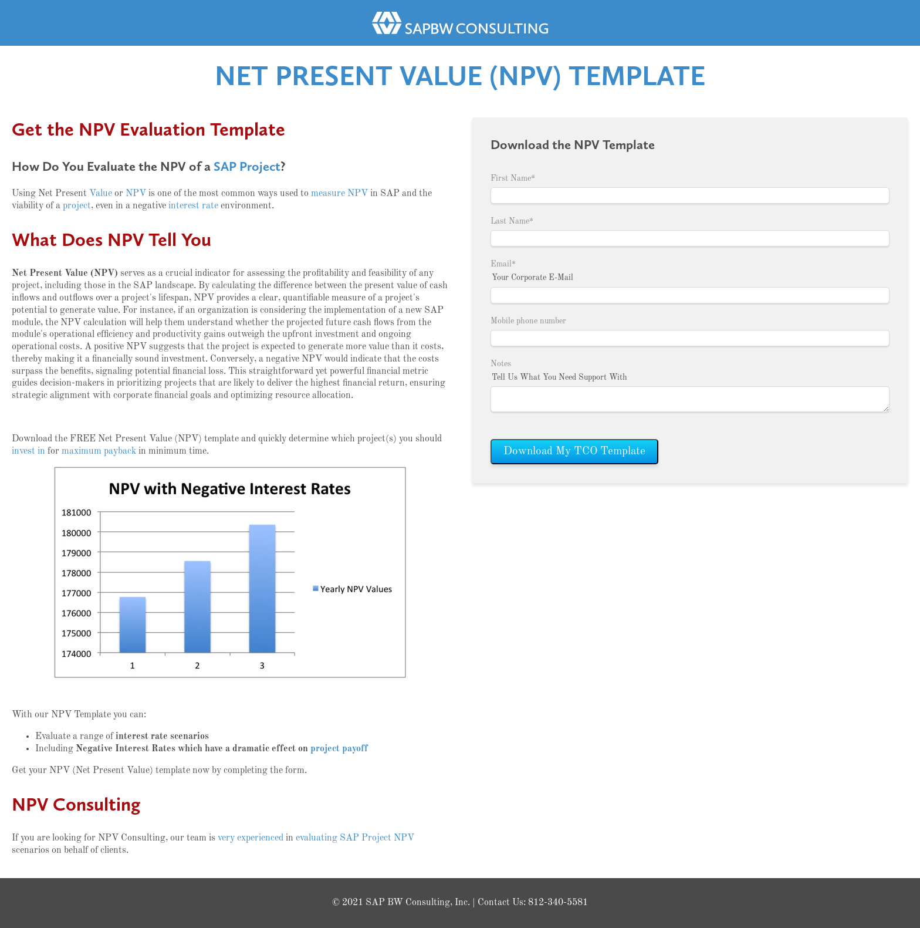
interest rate (193, 206)
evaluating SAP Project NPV (355, 838)
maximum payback (99, 451)
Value (100, 193)
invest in (28, 451)
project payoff (339, 749)
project (77, 206)
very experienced (250, 838)
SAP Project (247, 166)
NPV (136, 193)
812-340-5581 (558, 902)
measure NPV (339, 193)
